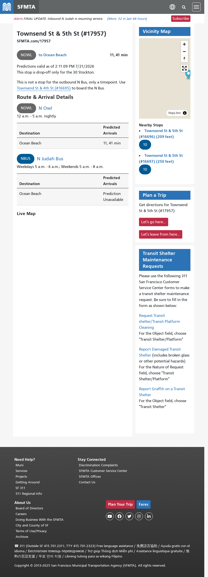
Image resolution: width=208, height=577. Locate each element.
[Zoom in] (184, 44)
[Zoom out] (184, 51)
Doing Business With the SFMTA (40, 520)
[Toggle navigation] (196, 6)
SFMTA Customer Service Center (103, 471)
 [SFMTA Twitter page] (129, 516)
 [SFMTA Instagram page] (139, 516)
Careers (21, 514)
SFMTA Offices (90, 476)
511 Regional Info (29, 494)
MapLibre (174, 113)
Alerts (18, 19)
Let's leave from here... (160, 234)
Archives (22, 537)
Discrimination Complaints (98, 465)
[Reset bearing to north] (184, 58)
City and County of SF (32, 525)
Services (21, 471)
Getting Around (28, 482)
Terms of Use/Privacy (31, 531)
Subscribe (181, 19)
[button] (172, 7)
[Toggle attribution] (185, 113)
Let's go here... (153, 222)
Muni (19, 465)
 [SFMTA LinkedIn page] (149, 516)
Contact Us (87, 482)
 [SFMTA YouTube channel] (110, 516)
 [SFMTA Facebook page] (119, 516)
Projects (21, 476)
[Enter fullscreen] (184, 68)
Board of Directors (29, 508)
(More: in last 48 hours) (127, 19)
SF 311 (20, 488)
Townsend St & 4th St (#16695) (44, 88)
